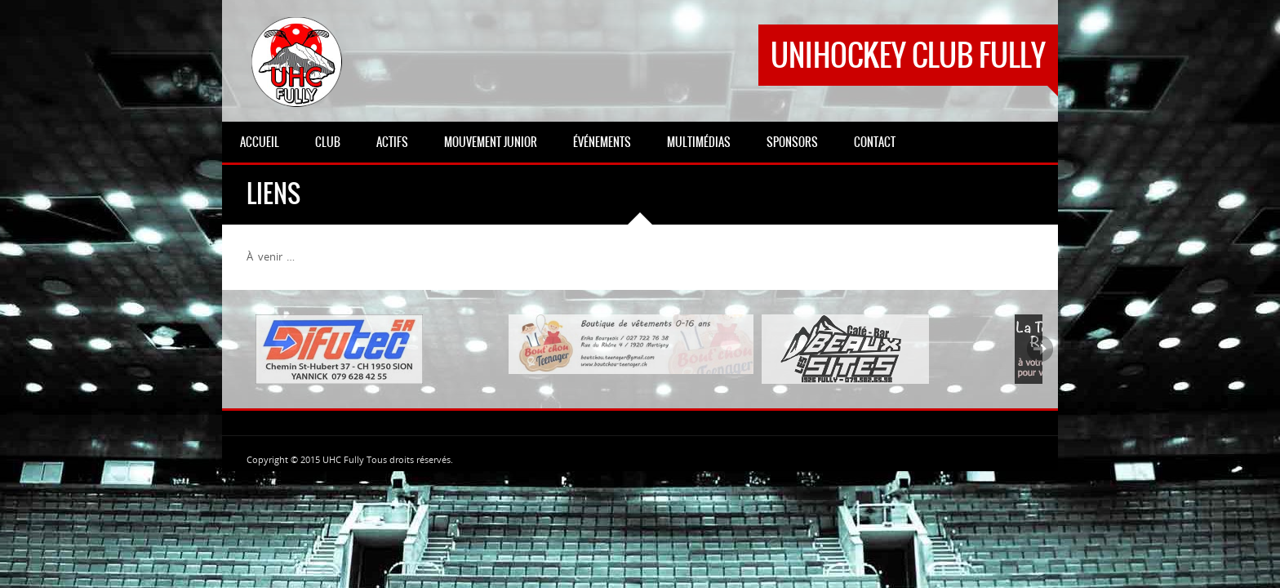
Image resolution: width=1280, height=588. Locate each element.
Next (1040, 349)
